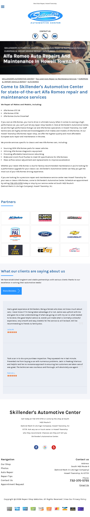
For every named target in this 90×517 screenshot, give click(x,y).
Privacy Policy (79, 499)
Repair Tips (7, 476)
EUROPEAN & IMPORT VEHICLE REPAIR (22, 51)
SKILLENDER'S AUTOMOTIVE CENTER (21, 48)
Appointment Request (12, 484)
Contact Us (7, 480)
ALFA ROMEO (49, 51)
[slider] (12, 332)
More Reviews (11, 291)
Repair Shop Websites (32, 499)
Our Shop (6, 464)
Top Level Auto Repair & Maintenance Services (62, 48)
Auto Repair (7, 472)
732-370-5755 (16, 183)
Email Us (84, 485)
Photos (4, 468)
